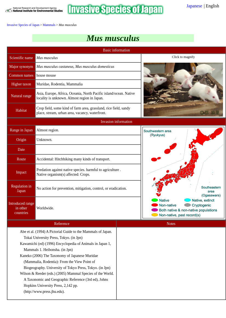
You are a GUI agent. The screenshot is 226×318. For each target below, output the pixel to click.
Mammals (49, 25)
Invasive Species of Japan (23, 25)
